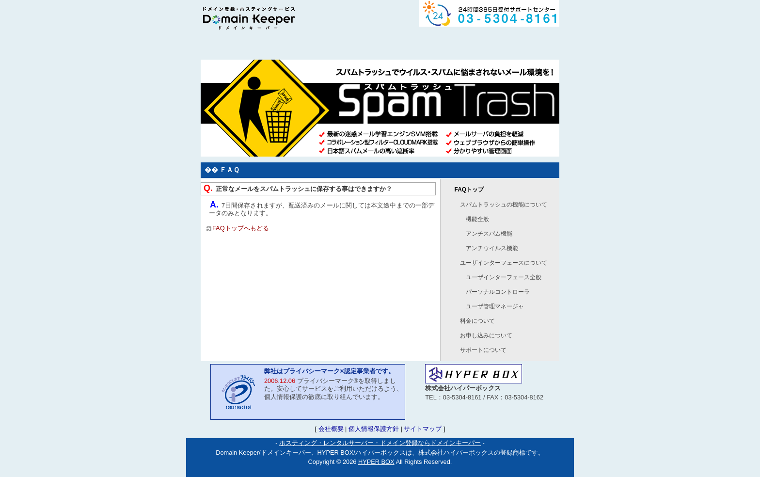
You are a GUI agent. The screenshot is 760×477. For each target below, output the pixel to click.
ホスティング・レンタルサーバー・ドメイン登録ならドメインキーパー (380, 442)
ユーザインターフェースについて (503, 262)
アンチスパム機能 (489, 233)
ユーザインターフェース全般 (503, 277)
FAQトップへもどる (240, 228)
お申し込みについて (486, 335)
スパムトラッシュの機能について (503, 204)
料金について (477, 321)
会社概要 (331, 428)
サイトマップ (423, 428)
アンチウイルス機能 (492, 248)
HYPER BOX (376, 461)
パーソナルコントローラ (498, 291)
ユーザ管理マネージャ (495, 306)
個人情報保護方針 (373, 428)
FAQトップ (469, 189)
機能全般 (477, 219)
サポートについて (483, 350)
